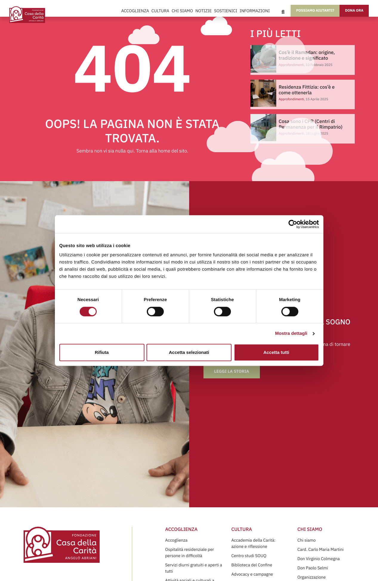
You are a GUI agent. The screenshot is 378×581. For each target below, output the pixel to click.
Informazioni (255, 10)
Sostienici (225, 10)
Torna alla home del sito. (162, 151)
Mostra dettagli (291, 333)
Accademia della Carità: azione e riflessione (253, 543)
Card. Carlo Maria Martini (320, 549)
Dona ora (354, 10)
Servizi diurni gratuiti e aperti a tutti (193, 568)
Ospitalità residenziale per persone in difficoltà (189, 552)
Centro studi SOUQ (248, 555)
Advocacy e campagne (252, 574)
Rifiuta (102, 352)
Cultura (160, 10)
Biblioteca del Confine (251, 565)
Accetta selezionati (189, 352)
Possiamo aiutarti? (315, 10)
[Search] (283, 12)
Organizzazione (311, 577)
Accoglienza (135, 10)
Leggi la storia (231, 371)
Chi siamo (306, 540)
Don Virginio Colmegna (318, 558)
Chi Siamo (182, 10)
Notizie (203, 10)
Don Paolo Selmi (312, 568)
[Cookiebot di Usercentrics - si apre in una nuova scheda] (293, 224)
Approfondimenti (291, 99)
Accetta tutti (276, 352)
